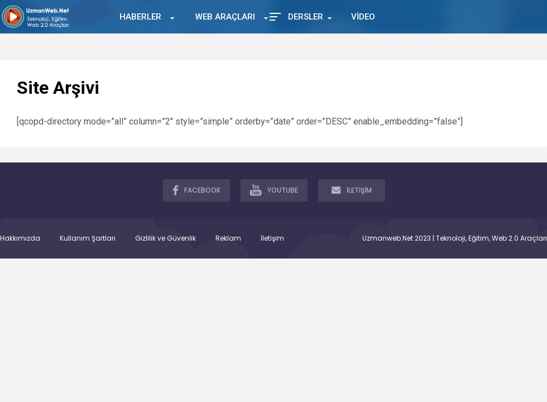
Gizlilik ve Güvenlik (165, 238)
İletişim (272, 238)
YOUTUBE (273, 190)
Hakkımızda (20, 238)
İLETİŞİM (352, 190)
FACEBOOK (196, 190)
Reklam (228, 238)
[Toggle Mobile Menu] (273, 16)
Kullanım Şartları (88, 238)
